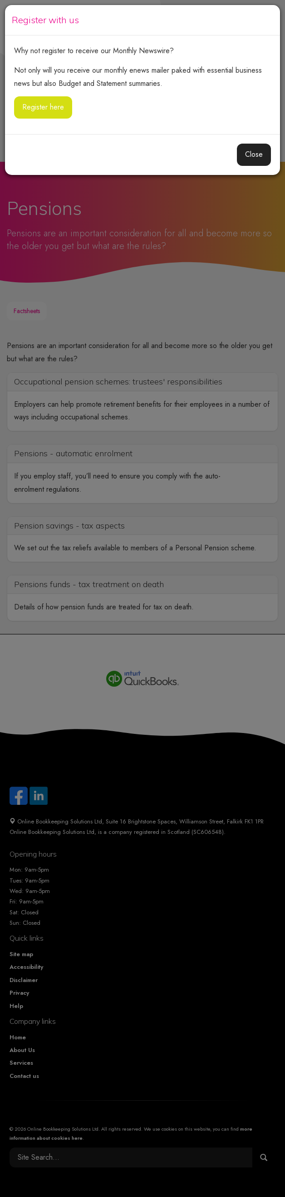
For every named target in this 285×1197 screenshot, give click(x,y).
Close (254, 154)
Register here (43, 107)
